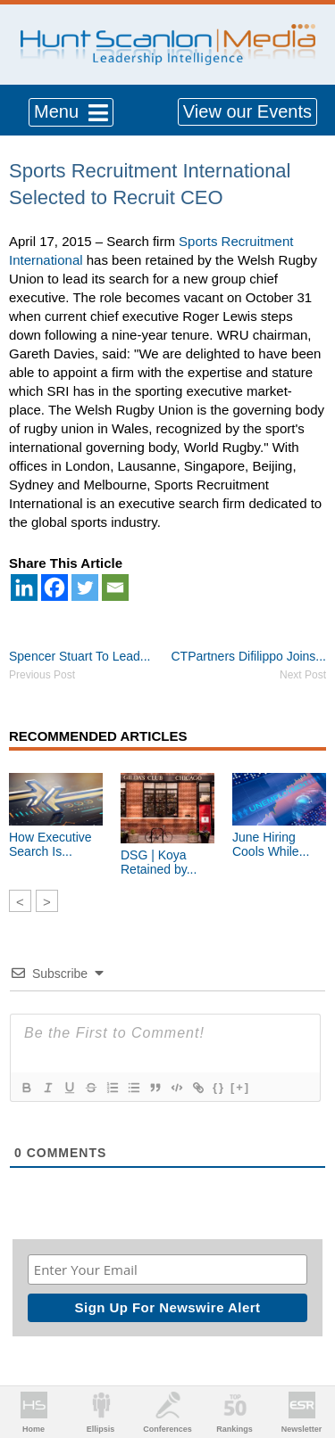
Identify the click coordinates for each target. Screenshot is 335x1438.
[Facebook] (54, 587)
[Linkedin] (24, 587)
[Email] (115, 587)
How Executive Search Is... (50, 844)
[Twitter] (84, 587)
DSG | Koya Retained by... (159, 862)
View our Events (247, 111)
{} (219, 1087)
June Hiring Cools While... (270, 844)
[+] (240, 1087)
